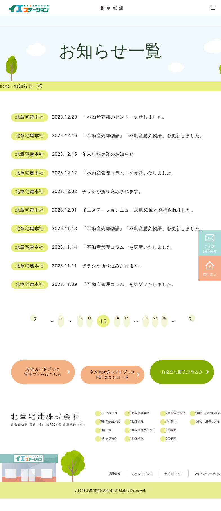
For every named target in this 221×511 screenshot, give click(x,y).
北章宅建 (112, 7)
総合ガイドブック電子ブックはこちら (43, 380)
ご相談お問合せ (210, 243)
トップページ (116, 425)
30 (163, 321)
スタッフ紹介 (116, 451)
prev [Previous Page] (18, 321)
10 (48, 321)
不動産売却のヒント (159, 442)
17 (126, 321)
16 (112, 321)
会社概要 (194, 442)
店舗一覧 (112, 442)
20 (149, 321)
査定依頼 (194, 451)
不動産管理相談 (199, 425)
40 (176, 321)
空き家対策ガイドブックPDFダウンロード (113, 380)
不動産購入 (151, 451)
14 (85, 321)
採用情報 (86, 485)
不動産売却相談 (118, 434)
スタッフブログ (120, 485)
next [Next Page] (207, 321)
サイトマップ (158, 485)
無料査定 (210, 269)
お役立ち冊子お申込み (182, 380)
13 (71, 321)
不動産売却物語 (155, 425)
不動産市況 (151, 434)
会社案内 (194, 434)
